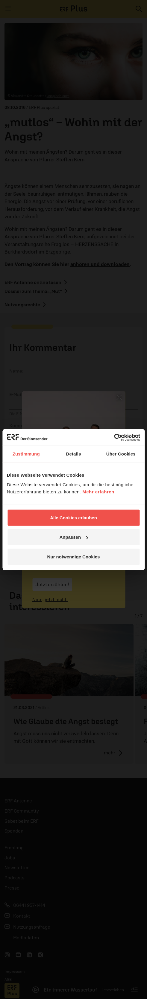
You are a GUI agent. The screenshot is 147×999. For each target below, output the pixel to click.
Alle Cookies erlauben (73, 517)
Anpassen (73, 537)
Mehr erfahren (98, 491)
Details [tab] (73, 453)
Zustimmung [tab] (26, 453)
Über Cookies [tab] (121, 453)
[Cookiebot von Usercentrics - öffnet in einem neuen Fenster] (114, 437)
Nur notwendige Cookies (73, 556)
